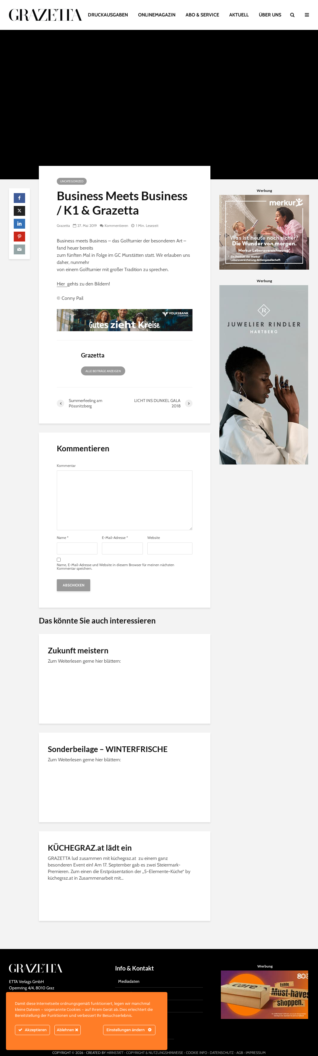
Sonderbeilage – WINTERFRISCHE (108, 749)
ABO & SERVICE (202, 15)
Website (153, 538)
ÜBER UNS (270, 15)
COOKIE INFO (196, 1042)
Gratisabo (126, 983)
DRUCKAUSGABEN (108, 15)
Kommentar (66, 465)
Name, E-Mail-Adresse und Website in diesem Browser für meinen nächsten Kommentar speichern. (115, 566)
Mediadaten (129, 971)
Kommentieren (116, 225)
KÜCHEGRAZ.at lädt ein (90, 847)
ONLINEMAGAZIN (156, 15)
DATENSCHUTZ (222, 1042)
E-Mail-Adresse (115, 538)
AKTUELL (239, 15)
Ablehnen (67, 1030)
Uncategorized (71, 181)
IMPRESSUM (256, 1042)
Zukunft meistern (78, 650)
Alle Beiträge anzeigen (103, 371)
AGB (239, 1042)
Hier (62, 284)
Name (62, 538)
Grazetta (63, 225)
